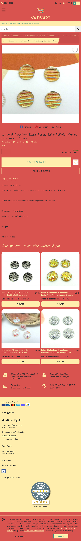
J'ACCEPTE (61, 536)
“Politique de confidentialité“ (34, 531)
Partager (25, 126)
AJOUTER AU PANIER (36, 162)
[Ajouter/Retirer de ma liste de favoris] (75, 162)
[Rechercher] (78, 29)
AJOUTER (20, 304)
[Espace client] (64, 3)
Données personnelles (10, 439)
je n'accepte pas (20, 536)
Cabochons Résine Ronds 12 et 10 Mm (19, 142)
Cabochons (17, 36)
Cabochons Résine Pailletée (35, 36)
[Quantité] (6, 151)
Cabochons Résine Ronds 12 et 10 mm (62, 36)
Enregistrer (41, 126)
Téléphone (6, 460)
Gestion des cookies (9, 435)
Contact (58, 3)
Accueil (6, 36)
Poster (56, 126)
